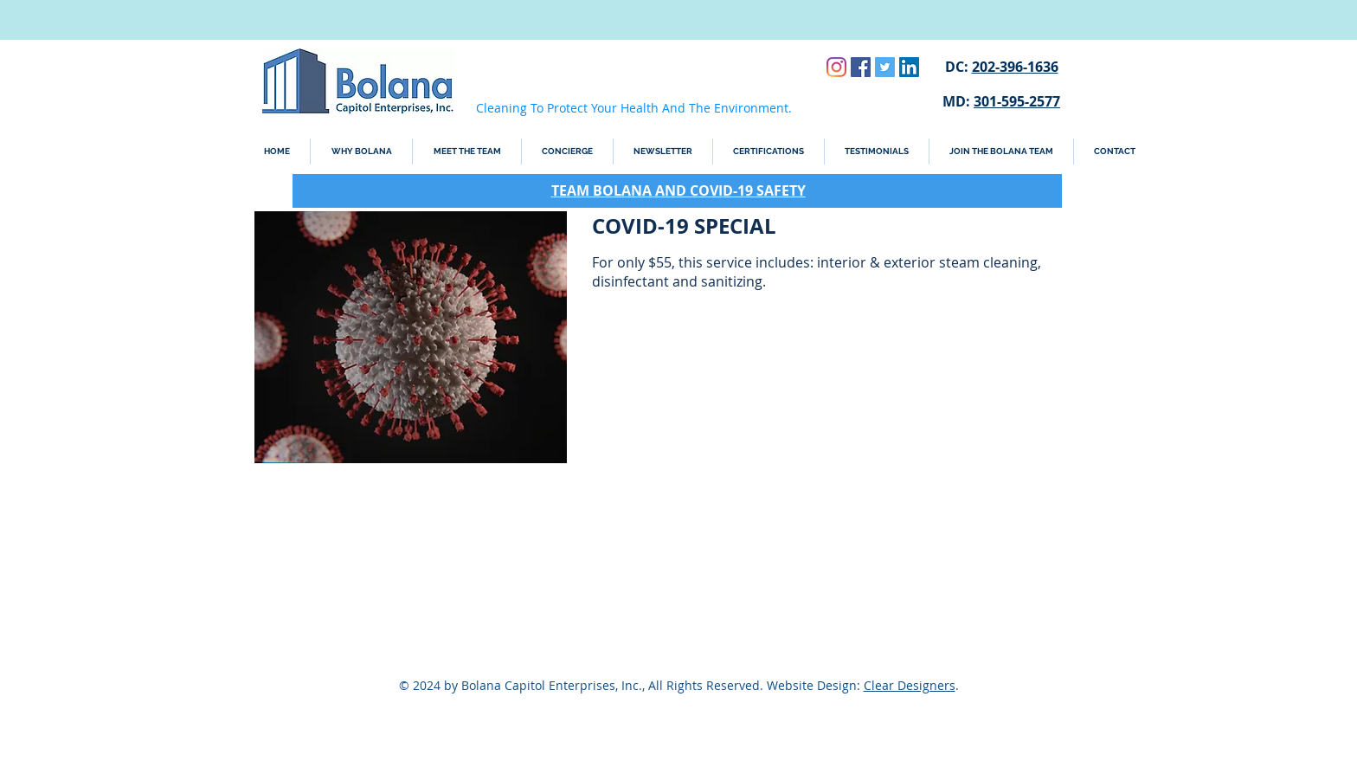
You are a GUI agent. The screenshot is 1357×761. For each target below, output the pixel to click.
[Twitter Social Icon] (885, 67)
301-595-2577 (1017, 101)
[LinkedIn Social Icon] (909, 67)
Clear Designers (909, 685)
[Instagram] (836, 67)
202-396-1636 (1015, 66)
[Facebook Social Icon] (861, 67)
